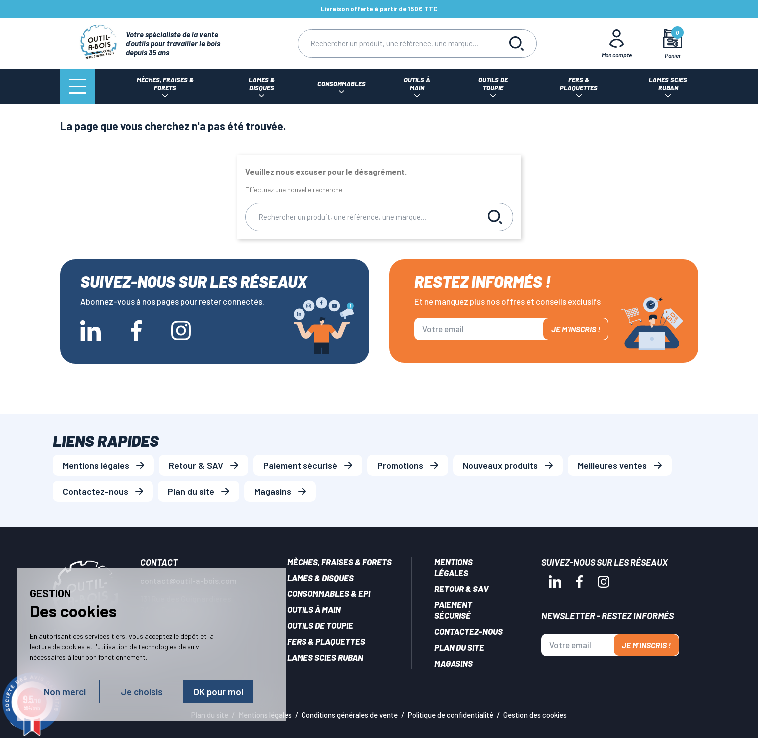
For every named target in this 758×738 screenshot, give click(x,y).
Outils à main (314, 609)
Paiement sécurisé (300, 465)
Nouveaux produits (500, 465)
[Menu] (77, 86)
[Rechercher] (397, 43)
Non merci (65, 691)
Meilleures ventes (612, 465)
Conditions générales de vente (350, 714)
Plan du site (191, 491)
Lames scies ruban (325, 657)
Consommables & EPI (328, 593)
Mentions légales (96, 465)
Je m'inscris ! (575, 329)
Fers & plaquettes (326, 641)
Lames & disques (320, 578)
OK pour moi (218, 691)
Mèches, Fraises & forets (339, 562)
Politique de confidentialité (450, 714)
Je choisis (142, 691)
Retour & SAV (196, 465)
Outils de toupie (320, 625)
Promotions (400, 465)
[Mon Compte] (616, 43)
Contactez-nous (95, 491)
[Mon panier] (672, 43)
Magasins (272, 491)
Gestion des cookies (535, 714)
